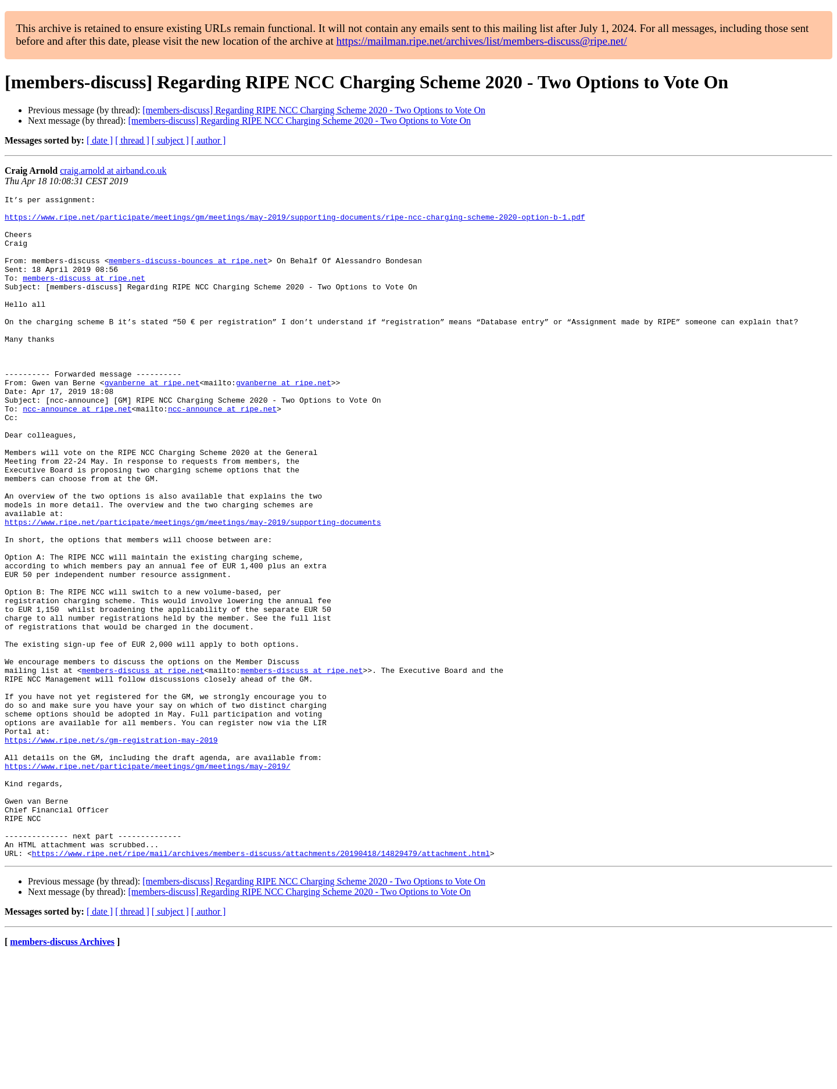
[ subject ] (170, 140)
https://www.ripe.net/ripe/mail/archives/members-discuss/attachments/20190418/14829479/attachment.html (261, 985)
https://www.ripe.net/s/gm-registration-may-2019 (111, 849)
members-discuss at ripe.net (84, 295)
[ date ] (100, 140)
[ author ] (208, 140)
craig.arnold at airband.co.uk (113, 170)
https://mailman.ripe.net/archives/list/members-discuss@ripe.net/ (482, 41)
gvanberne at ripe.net (152, 420)
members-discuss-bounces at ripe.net (188, 274)
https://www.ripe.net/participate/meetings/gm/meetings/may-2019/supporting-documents (193, 588)
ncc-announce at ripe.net (77, 452)
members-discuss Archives (62, 1074)
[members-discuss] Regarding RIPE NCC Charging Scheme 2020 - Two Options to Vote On (313, 110)
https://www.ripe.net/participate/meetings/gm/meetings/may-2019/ (147, 881)
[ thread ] (132, 140)
